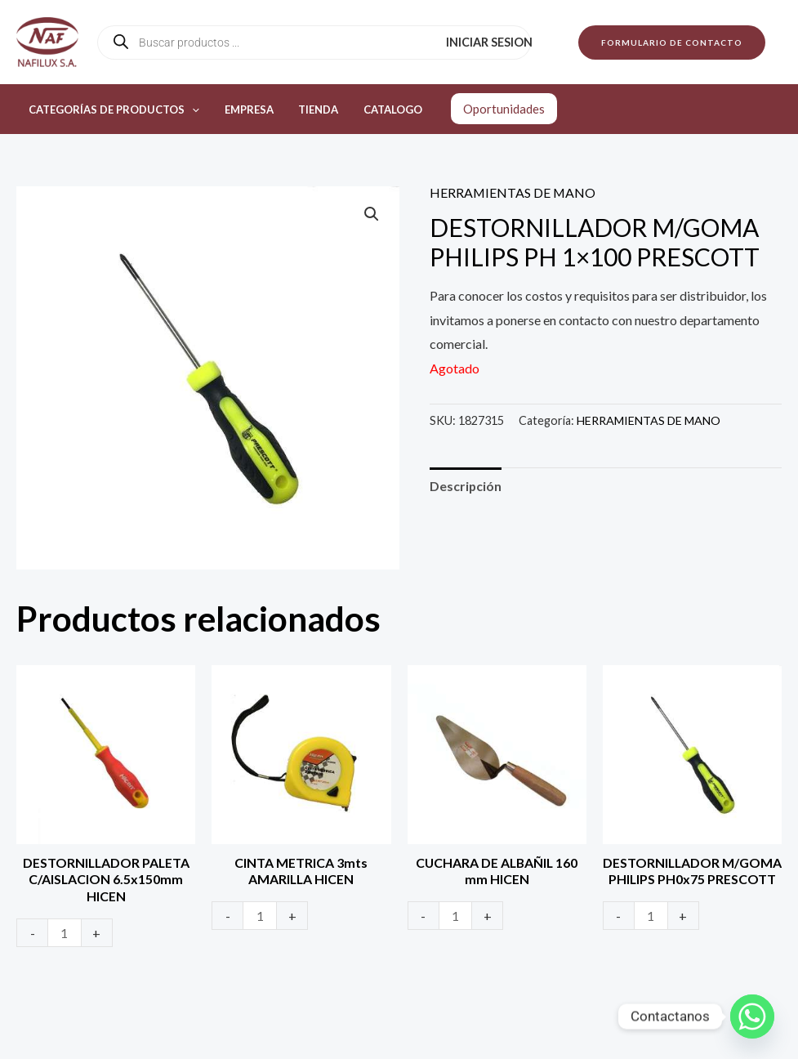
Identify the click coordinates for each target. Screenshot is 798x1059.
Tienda (309, 109)
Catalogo (379, 109)
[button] (671, 42)
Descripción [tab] (466, 486)
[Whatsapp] (752, 1016)
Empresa (243, 109)
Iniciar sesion (491, 42)
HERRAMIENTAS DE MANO (513, 192)
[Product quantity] (64, 933)
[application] (190, 109)
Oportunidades (489, 108)
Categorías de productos (112, 109)
